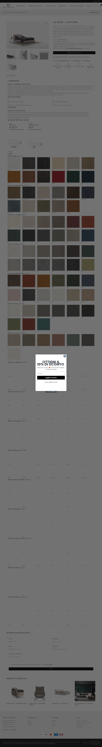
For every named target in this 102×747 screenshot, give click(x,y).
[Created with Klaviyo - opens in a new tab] (51, 392)
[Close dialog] (65, 356)
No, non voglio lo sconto (51, 382)
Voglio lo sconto (51, 378)
